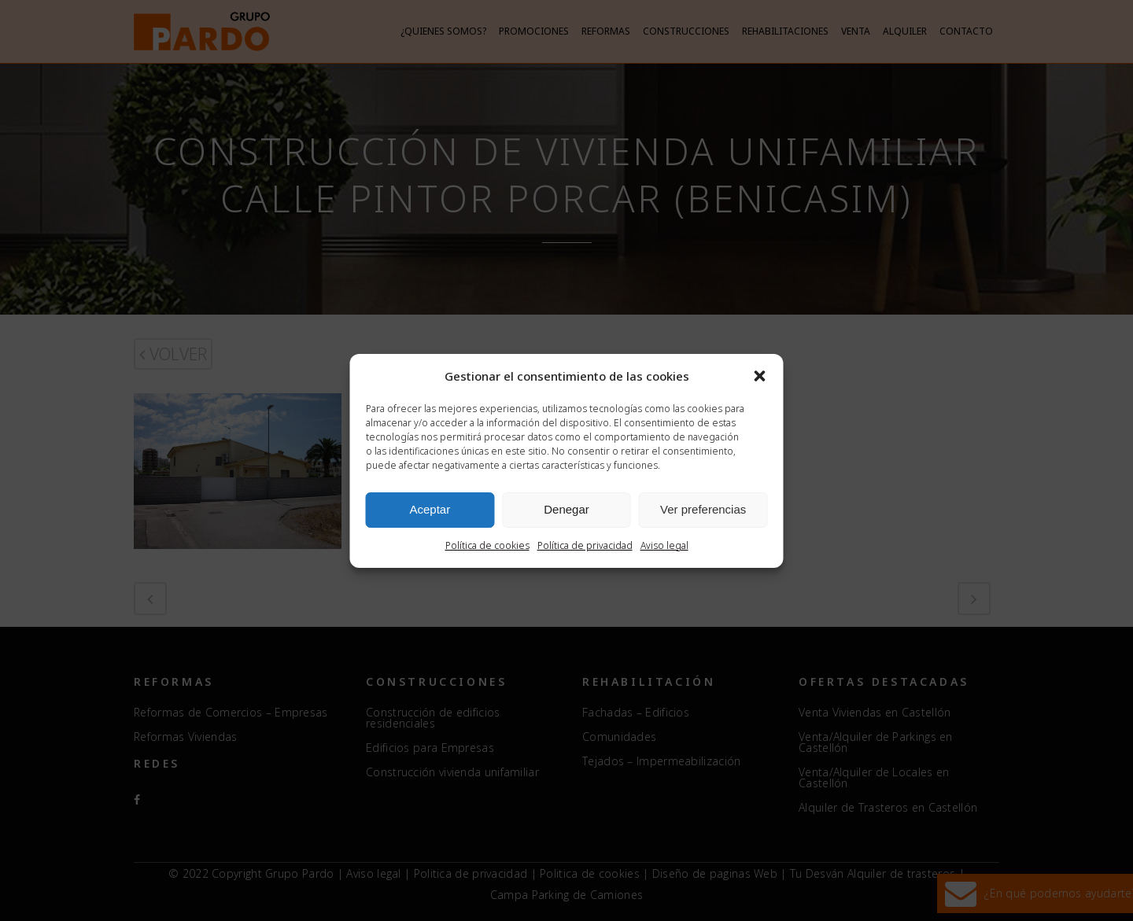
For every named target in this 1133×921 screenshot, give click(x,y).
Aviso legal (664, 545)
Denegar (566, 509)
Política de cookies (487, 545)
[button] (760, 376)
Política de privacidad (585, 545)
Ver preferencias (703, 509)
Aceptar (429, 509)
